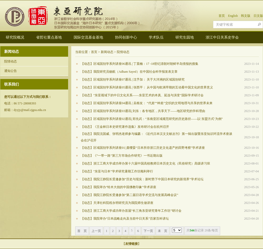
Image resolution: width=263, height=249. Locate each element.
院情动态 (10, 61)
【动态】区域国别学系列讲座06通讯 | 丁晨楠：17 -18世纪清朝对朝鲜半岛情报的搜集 (139, 64)
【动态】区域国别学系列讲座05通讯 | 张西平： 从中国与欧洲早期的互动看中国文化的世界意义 (147, 87)
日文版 (258, 16)
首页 (222, 16)
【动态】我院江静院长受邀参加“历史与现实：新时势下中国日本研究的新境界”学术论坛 (142, 179)
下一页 (148, 231)
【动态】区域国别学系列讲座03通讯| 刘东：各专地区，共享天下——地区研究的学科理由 (143, 111)
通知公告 (10, 71)
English (233, 16)
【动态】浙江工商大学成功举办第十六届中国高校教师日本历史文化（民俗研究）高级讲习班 (145, 163)
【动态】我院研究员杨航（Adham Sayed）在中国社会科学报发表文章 (129, 71)
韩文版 (245, 16)
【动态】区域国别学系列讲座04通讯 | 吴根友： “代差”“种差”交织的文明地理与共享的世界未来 (147, 103)
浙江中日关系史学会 (222, 37)
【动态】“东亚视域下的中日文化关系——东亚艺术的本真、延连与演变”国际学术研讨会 (142, 95)
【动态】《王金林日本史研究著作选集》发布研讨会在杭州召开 (125, 127)
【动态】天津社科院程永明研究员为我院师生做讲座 (117, 203)
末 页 (162, 231)
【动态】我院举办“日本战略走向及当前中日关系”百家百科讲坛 (125, 218)
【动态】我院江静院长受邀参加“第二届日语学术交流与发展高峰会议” (129, 195)
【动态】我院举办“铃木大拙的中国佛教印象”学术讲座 (118, 187)
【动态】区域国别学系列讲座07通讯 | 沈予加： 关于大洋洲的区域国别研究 (133, 79)
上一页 (96, 231)
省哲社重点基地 (49, 37)
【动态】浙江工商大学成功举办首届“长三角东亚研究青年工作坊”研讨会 (131, 211)
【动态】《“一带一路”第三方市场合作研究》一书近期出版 (122, 155)
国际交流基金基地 (88, 37)
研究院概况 (15, 37)
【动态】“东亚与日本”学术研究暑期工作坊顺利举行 (117, 171)
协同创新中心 (126, 37)
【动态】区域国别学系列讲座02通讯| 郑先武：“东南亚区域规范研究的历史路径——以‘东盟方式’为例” (152, 119)
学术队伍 (156, 37)
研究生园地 (184, 37)
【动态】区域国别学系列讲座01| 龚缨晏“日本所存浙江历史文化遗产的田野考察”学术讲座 (143, 148)
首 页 (82, 231)
